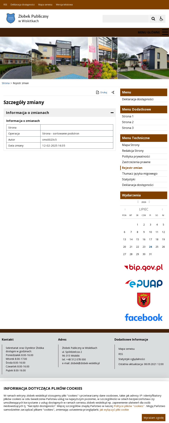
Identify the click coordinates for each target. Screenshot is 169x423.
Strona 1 (128, 116)
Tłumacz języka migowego (139, 174)
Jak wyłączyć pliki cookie (114, 409)
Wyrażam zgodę (154, 417)
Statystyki (128, 179)
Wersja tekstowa (64, 5)
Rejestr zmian (132, 168)
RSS (5, 5)
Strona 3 (128, 128)
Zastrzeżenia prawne (136, 162)
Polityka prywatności (136, 156)
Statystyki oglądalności (131, 359)
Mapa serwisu (45, 5)
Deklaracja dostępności (23, 5)
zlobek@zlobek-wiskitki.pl (85, 363)
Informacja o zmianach (27, 112)
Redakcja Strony (133, 151)
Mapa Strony (130, 145)
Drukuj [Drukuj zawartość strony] (101, 92)
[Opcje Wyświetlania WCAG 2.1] (161, 19)
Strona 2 (128, 122)
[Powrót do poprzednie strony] (113, 92)
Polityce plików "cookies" (129, 406)
